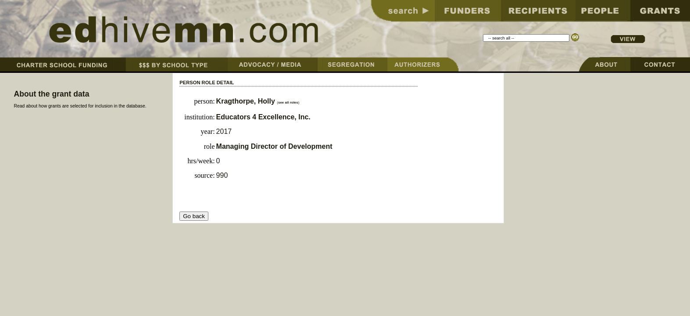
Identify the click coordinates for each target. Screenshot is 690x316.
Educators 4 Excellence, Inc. (263, 117)
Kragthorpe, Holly (246, 101)
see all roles (288, 102)
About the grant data (51, 94)
